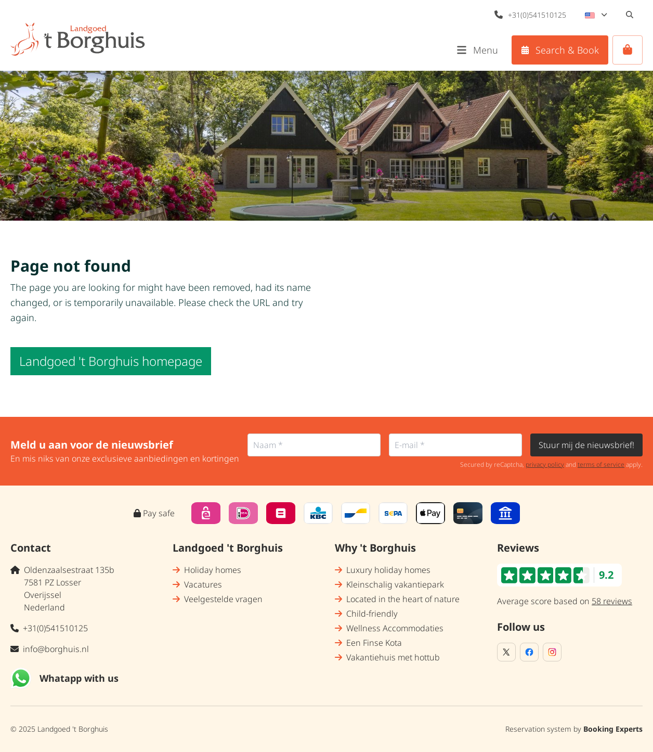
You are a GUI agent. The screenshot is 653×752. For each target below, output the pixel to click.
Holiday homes (212, 570)
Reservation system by (574, 729)
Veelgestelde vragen (223, 599)
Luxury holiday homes (388, 570)
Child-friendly (372, 613)
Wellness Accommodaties (394, 628)
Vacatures (203, 584)
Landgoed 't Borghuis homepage (110, 360)
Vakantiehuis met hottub (393, 657)
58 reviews (612, 601)
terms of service (601, 465)
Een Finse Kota (374, 642)
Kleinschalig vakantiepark (395, 584)
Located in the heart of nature (403, 599)
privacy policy (545, 465)
